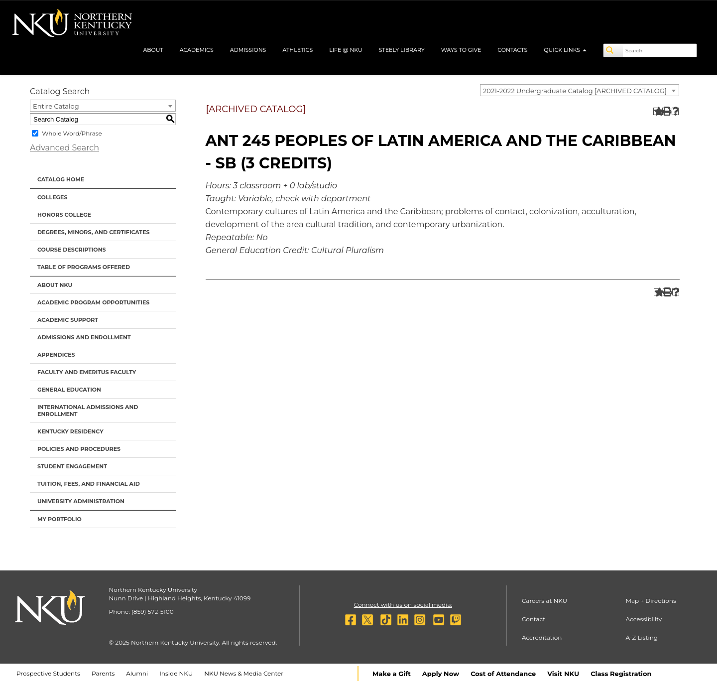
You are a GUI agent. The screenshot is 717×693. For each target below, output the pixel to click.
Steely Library (402, 49)
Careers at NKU (544, 600)
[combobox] (579, 90)
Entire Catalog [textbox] (56, 106)
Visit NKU (563, 674)
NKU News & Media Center (243, 673)
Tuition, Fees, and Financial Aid (88, 483)
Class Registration (621, 674)
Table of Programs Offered (83, 267)
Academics (197, 49)
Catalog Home (60, 179)
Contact (533, 619)
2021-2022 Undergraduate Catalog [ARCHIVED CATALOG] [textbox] (575, 91)
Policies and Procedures (78, 448)
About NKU (54, 284)
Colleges (52, 197)
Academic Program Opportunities (93, 302)
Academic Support (67, 319)
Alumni (137, 673)
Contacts (512, 49)
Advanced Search (64, 147)
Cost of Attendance (503, 674)
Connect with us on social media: (403, 604)
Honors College (64, 214)
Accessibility (643, 619)
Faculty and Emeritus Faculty (86, 372)
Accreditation (542, 637)
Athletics (297, 49)
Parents (103, 673)
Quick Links (565, 49)
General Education (69, 389)
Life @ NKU (345, 49)
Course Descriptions (71, 249)
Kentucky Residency (70, 431)
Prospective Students (48, 673)
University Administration (80, 501)
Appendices (56, 354)
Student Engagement (72, 466)
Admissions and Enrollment (84, 337)
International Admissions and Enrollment (87, 410)
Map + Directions (650, 600)
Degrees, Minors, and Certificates (93, 232)
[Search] (613, 50)
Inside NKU (176, 673)
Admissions (248, 49)
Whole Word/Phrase (72, 133)
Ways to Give (461, 49)
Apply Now (440, 674)
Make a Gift (391, 674)
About (153, 49)
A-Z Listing (641, 637)
